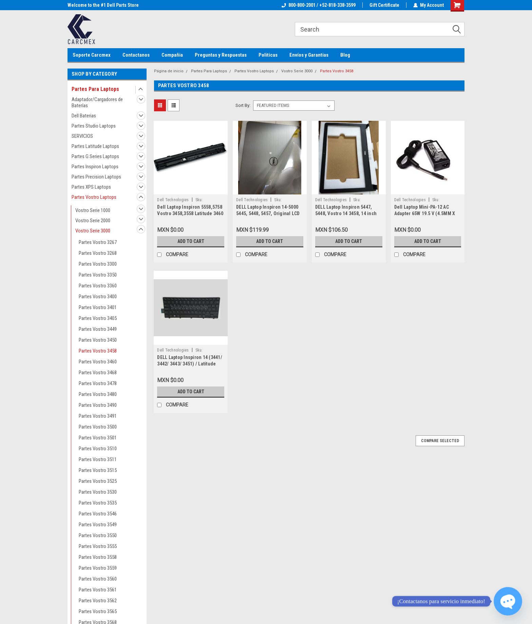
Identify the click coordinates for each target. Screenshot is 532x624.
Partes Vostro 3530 (98, 492)
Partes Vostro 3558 (98, 557)
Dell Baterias (84, 116)
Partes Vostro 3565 (98, 611)
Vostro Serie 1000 (92, 210)
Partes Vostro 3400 (98, 297)
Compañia (172, 55)
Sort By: (242, 105)
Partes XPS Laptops (91, 187)
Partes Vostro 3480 (98, 394)
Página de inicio (169, 71)
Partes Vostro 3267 (98, 242)
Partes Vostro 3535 (98, 503)
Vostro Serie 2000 (92, 221)
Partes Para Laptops (95, 89)
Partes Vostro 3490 (98, 405)
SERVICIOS (82, 136)
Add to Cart (190, 241)
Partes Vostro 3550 (98, 535)
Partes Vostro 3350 (98, 275)
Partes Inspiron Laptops (95, 167)
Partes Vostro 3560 (98, 579)
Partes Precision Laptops (96, 177)
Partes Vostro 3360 (98, 286)
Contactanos (136, 55)
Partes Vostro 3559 (98, 568)
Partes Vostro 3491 (98, 416)
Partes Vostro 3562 (98, 601)
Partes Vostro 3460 (98, 362)
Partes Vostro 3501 (98, 438)
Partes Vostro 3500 (98, 427)
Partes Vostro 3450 (98, 340)
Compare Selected (440, 440)
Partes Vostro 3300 (98, 264)
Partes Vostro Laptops (94, 197)
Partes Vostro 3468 (98, 373)
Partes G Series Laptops (95, 156)
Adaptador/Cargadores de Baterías (97, 102)
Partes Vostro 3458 (98, 351)
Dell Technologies (173, 199)
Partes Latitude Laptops (95, 146)
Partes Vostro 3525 (98, 481)
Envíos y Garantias (308, 55)
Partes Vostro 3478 (98, 383)
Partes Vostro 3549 (98, 525)
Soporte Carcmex (92, 55)
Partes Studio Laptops (94, 126)
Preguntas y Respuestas (221, 55)
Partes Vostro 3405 (98, 318)
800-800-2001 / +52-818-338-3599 (319, 5)
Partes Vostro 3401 (98, 307)
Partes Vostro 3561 (98, 590)
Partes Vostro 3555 (98, 546)
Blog (345, 55)
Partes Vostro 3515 (98, 470)
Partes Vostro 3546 (98, 514)
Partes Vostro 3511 (98, 459)
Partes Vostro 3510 (98, 449)
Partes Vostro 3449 (98, 329)
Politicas (268, 55)
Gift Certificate (384, 5)
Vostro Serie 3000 (92, 231)
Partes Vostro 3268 (98, 253)
